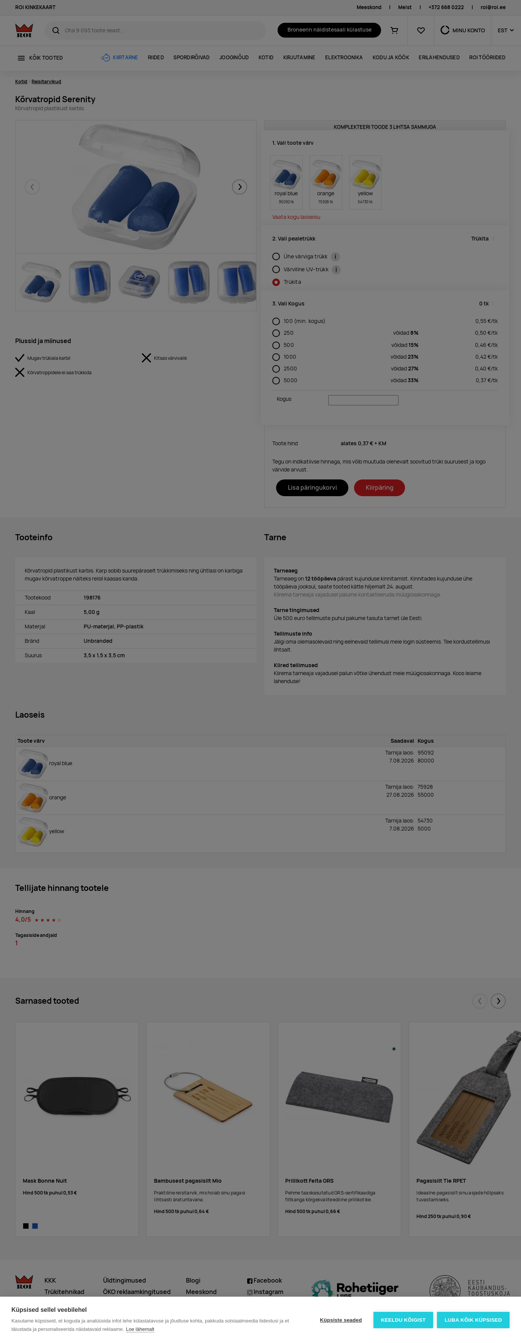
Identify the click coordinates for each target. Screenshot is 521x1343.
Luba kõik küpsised (473, 1320)
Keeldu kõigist (403, 1320)
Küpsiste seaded (341, 1320)
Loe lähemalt (140, 1329)
